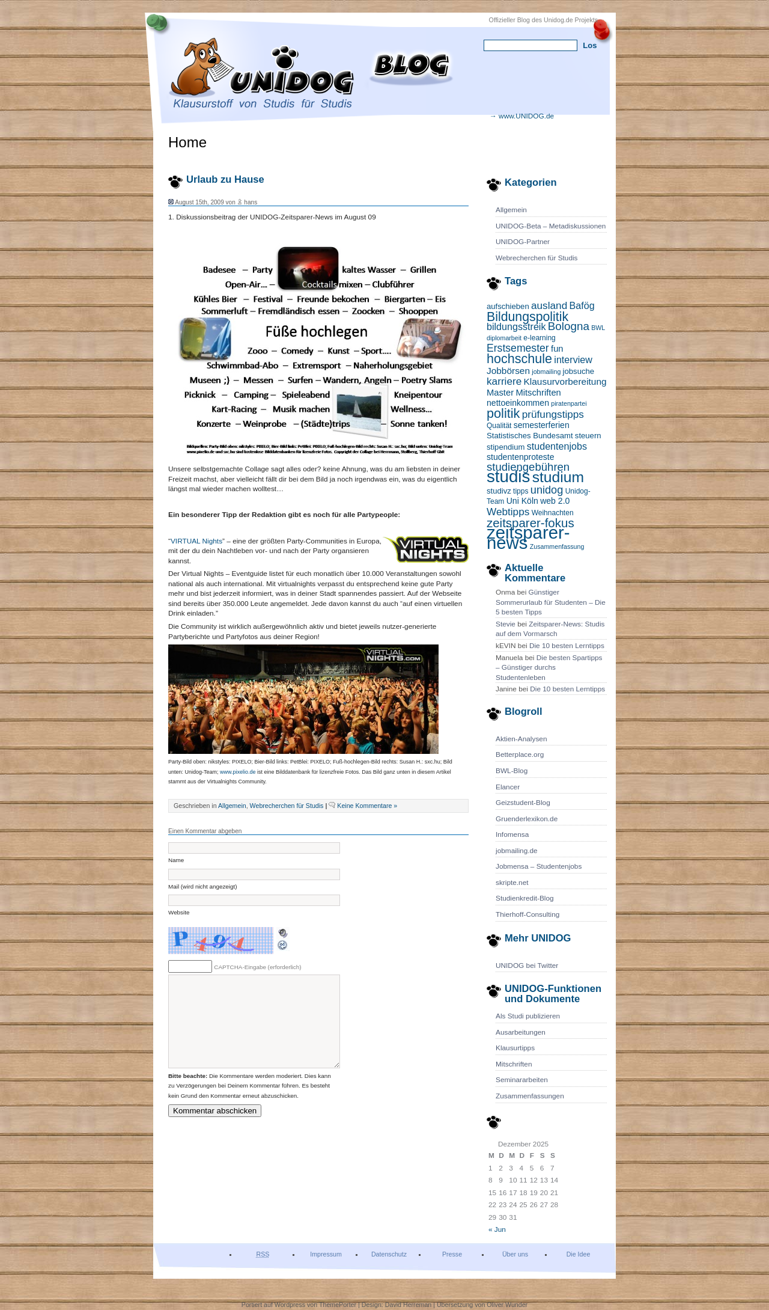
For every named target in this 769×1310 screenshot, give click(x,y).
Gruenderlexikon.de (527, 819)
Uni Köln (522, 501)
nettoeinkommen (518, 403)
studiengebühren (528, 467)
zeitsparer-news (528, 537)
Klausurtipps (515, 1048)
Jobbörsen (508, 371)
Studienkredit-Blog (525, 898)
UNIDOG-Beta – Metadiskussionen (551, 226)
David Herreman (409, 1304)
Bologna (568, 326)
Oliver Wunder (507, 1304)
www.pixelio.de (238, 772)
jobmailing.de (517, 850)
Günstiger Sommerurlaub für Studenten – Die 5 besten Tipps (551, 602)
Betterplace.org (520, 754)
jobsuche (578, 371)
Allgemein (511, 210)
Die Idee (579, 1254)
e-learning (539, 338)
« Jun (497, 1229)
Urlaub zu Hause (225, 179)
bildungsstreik (516, 326)
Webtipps (508, 512)
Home (187, 142)
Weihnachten (553, 513)
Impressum (326, 1254)
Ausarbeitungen (521, 1032)
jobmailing (546, 371)
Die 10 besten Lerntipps (566, 645)
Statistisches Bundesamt (530, 435)
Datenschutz (389, 1254)
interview (573, 359)
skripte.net (512, 882)
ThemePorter (337, 1304)
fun (557, 349)
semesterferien (542, 425)
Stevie (505, 624)
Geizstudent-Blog (523, 802)
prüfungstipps (553, 414)
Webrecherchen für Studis (537, 258)
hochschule (519, 358)
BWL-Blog (511, 771)
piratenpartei (568, 403)
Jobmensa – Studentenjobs (539, 866)
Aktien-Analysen (521, 739)
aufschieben (508, 306)
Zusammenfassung (557, 546)
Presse (452, 1254)
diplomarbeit (504, 337)
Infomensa (512, 834)
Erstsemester (518, 348)
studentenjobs (557, 446)
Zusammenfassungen (530, 1096)
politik (503, 413)
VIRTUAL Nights (196, 541)
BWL (598, 327)
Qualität (499, 425)
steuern (588, 435)
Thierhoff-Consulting (527, 914)
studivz (499, 490)
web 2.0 (555, 501)
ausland (549, 305)
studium (558, 477)
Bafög (582, 305)
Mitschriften (538, 392)
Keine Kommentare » (367, 805)
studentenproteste (521, 457)
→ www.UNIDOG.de (522, 116)
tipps (520, 491)
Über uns (515, 1254)
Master (500, 392)
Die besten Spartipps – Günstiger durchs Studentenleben (549, 667)
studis (508, 476)
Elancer (508, 787)
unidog (547, 490)
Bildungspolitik (527, 317)
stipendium (505, 446)
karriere (504, 381)
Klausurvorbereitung (565, 381)
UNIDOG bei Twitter (527, 965)
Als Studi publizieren (528, 1016)
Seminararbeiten (522, 1080)
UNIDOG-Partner (523, 241)
